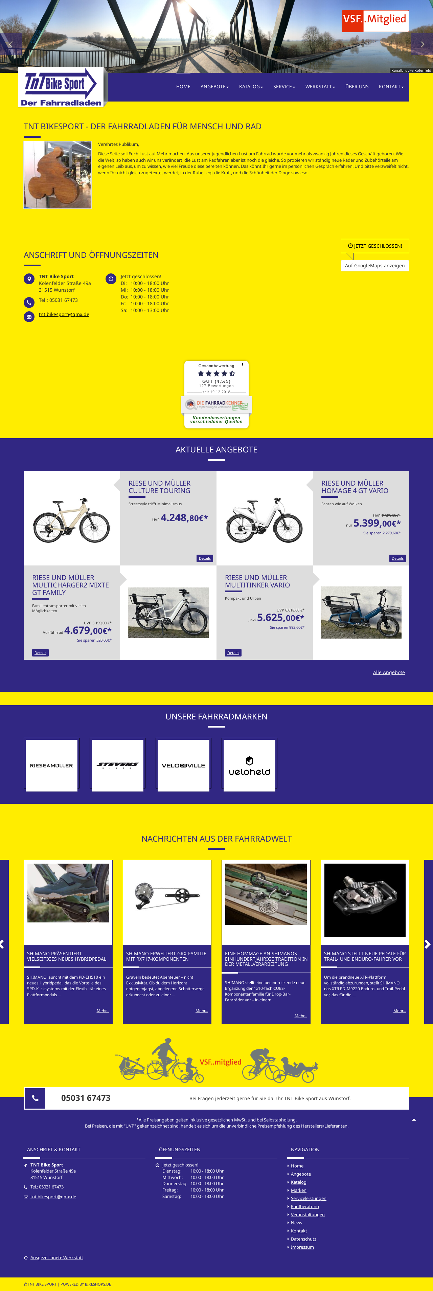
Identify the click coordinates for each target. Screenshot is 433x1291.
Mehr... (103, 1011)
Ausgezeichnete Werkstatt (53, 1257)
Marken (298, 1190)
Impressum (302, 1247)
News (296, 1223)
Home (183, 86)
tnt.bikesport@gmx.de (64, 314)
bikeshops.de (98, 1284)
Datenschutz (303, 1239)
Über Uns (357, 86)
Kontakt (299, 1231)
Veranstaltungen (308, 1214)
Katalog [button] (251, 86)
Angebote (301, 1174)
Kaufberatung (305, 1206)
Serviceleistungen (308, 1198)
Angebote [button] (215, 86)
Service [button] (284, 86)
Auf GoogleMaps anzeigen (375, 265)
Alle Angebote (389, 672)
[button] (11, 36)
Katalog (298, 1182)
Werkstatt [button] (320, 86)
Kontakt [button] (391, 86)
